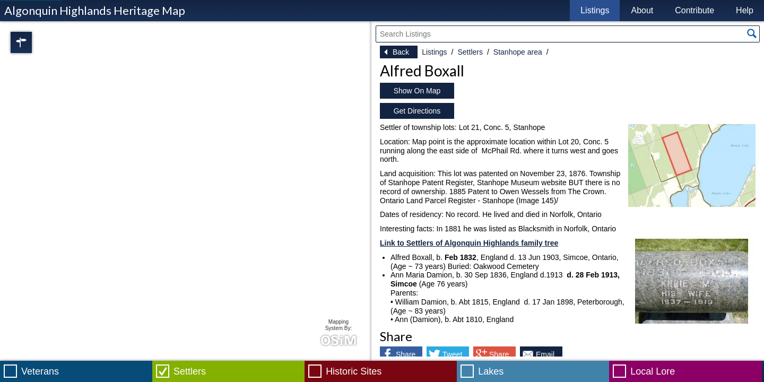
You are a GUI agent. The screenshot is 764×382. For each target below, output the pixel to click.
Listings (594, 10)
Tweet (452, 354)
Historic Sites (353, 371)
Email (545, 354)
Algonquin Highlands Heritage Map (94, 10)
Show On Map (417, 90)
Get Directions (417, 111)
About (642, 10)
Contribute (694, 10)
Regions (36, 42)
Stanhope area (517, 52)
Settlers (469, 52)
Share (405, 354)
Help (744, 10)
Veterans (40, 371)
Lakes (490, 371)
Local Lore (652, 371)
